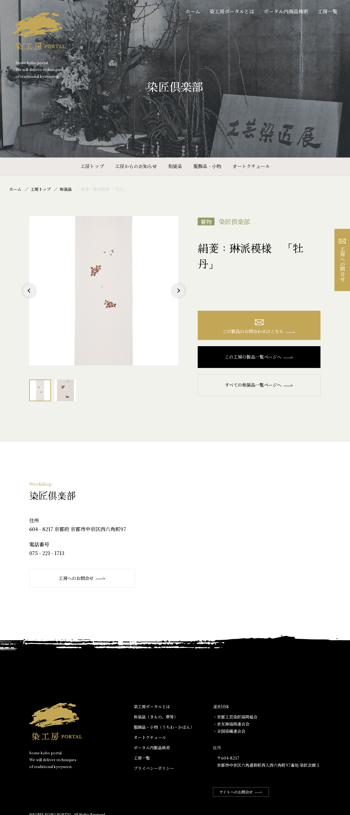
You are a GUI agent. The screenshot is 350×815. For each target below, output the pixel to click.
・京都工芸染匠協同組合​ (235, 717)
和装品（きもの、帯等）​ (156, 717)
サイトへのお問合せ (240, 791)
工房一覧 (328, 11)
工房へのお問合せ (82, 578)
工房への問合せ (342, 260)
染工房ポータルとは (232, 11)
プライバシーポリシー (154, 768)
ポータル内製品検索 (152, 748)
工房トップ (92, 166)
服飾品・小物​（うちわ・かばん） (164, 727)
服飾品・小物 (207, 166)
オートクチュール (251, 166)
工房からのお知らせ (136, 166)
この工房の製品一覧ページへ (259, 357)
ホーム (192, 11)
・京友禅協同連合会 (231, 724)
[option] (103, 290)
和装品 (175, 166)
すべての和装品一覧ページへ (259, 385)
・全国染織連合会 (229, 731)
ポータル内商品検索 (286, 11)
